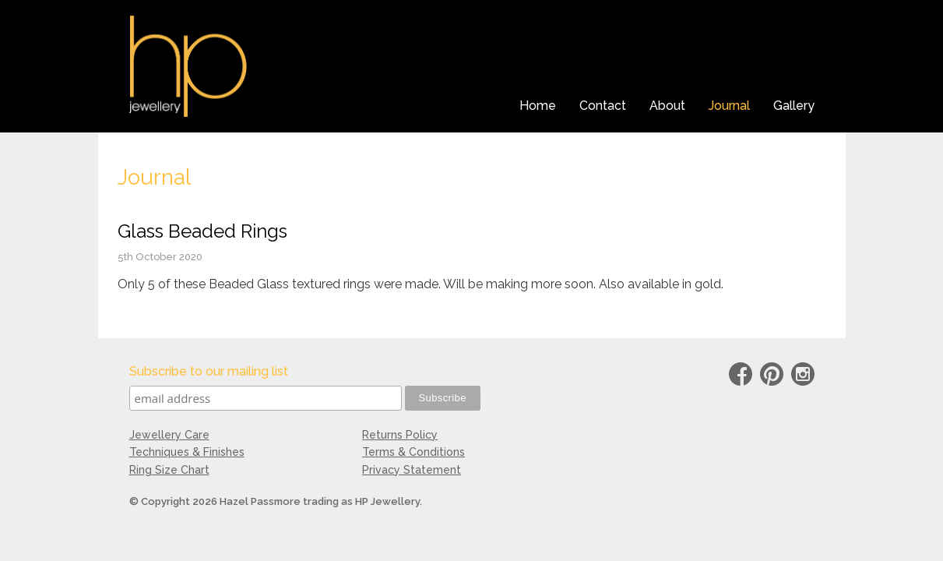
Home (537, 105)
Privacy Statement (411, 470)
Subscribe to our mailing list (208, 371)
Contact (602, 105)
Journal (729, 105)
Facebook (740, 377)
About (667, 105)
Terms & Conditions (413, 452)
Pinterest (771, 377)
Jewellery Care (169, 435)
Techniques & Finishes (187, 452)
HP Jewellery (188, 66)
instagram (803, 377)
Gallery (794, 105)
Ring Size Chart (169, 470)
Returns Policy (400, 435)
